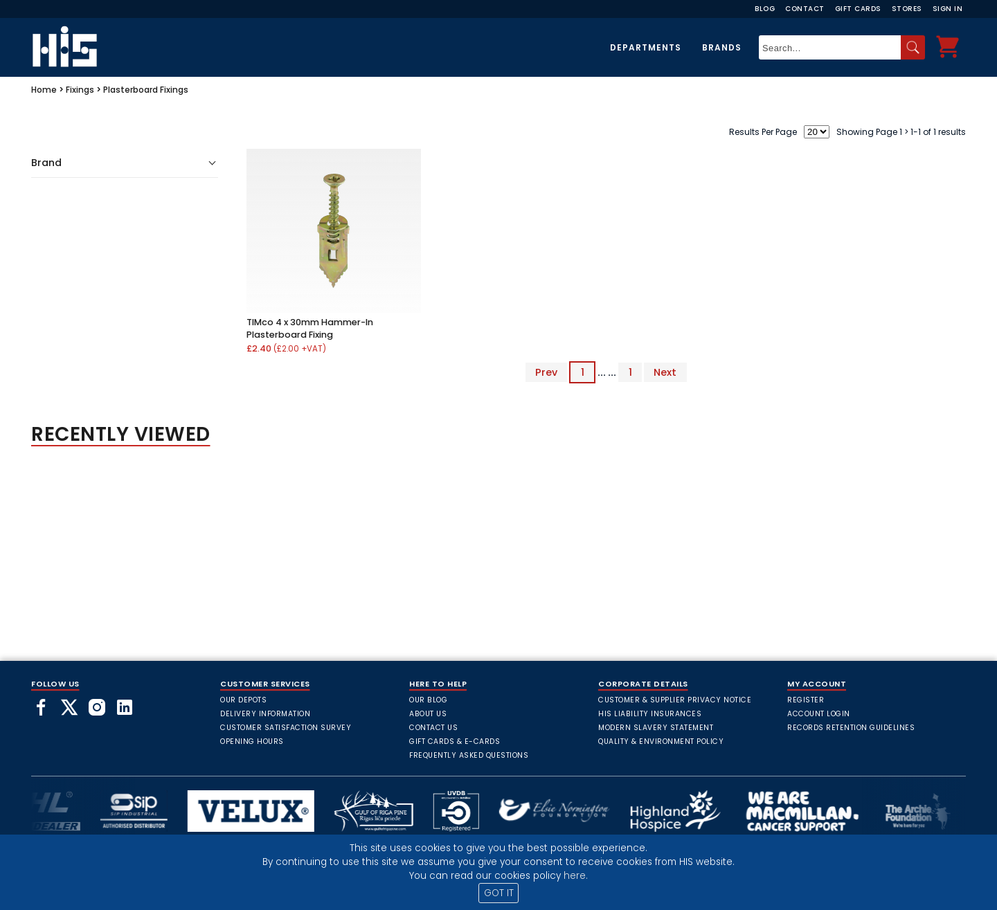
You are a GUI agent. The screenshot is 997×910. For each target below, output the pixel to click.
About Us (428, 714)
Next (665, 372)
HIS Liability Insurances (649, 714)
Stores (907, 8)
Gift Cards (858, 8)
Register (805, 700)
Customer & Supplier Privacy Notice (674, 700)
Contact (805, 8)
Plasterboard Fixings (145, 89)
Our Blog (428, 700)
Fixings (80, 89)
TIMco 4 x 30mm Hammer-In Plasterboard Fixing (309, 328)
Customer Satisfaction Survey (285, 727)
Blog (765, 8)
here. (576, 875)
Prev (546, 372)
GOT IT (499, 893)
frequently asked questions (468, 755)
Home (44, 89)
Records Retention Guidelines (851, 727)
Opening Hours (252, 741)
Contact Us (433, 727)
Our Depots (243, 700)
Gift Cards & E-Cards (454, 741)
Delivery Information (265, 714)
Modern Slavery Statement (655, 727)
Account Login (818, 714)
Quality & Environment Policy (661, 741)
